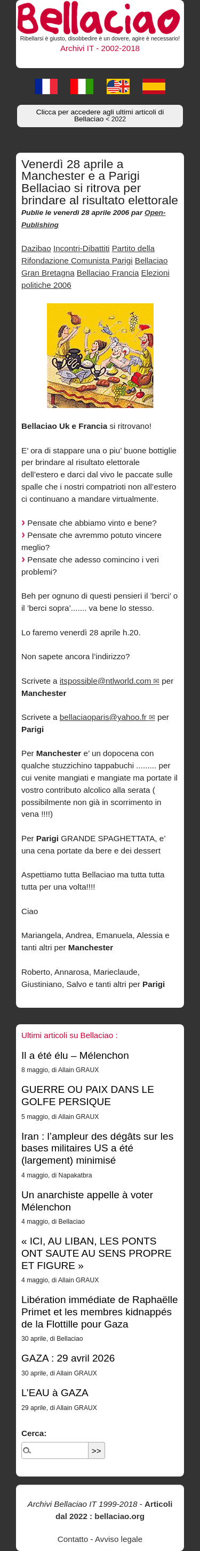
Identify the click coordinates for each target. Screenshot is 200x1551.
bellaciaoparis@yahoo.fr (103, 716)
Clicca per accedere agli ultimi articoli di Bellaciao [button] (100, 115)
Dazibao (36, 248)
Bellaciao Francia (108, 272)
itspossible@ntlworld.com (105, 680)
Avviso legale (118, 1539)
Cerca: (33, 1433)
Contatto (73, 1539)
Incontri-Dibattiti (81, 248)
